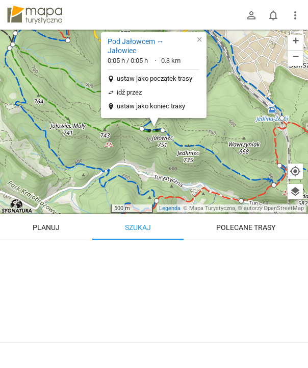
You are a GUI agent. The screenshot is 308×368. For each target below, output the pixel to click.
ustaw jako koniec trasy (151, 106)
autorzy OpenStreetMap (274, 208)
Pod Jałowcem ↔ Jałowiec (136, 46)
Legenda (170, 208)
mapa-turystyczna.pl (34, 15)
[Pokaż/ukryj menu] (295, 15)
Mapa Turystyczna (212, 208)
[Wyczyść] (295, 251)
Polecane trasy (245, 227)
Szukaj (138, 227)
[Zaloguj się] (251, 15)
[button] (12, 44)
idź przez (129, 92)
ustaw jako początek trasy (154, 78)
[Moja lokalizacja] (295, 171)
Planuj (46, 227)
